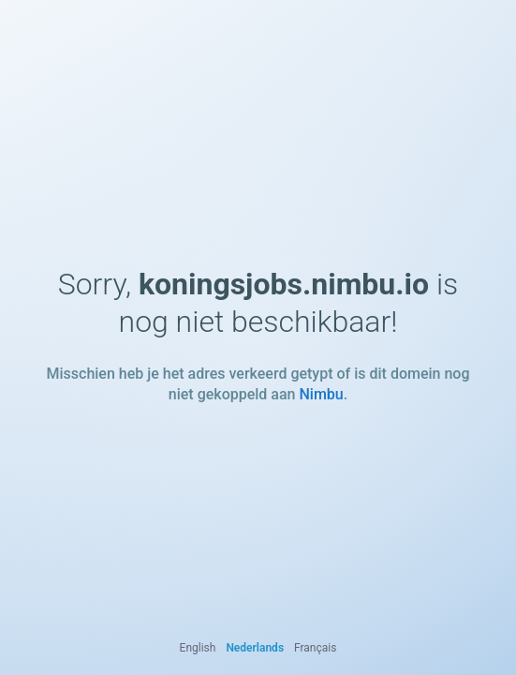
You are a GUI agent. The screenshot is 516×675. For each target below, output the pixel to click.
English (198, 647)
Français (315, 647)
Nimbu (321, 394)
